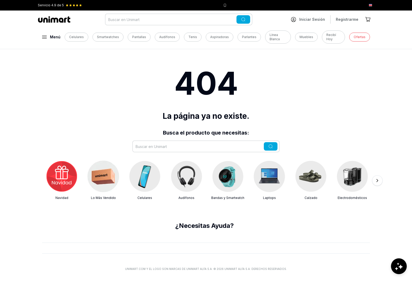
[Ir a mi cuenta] (308, 19)
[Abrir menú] (51, 37)
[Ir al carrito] (368, 19)
